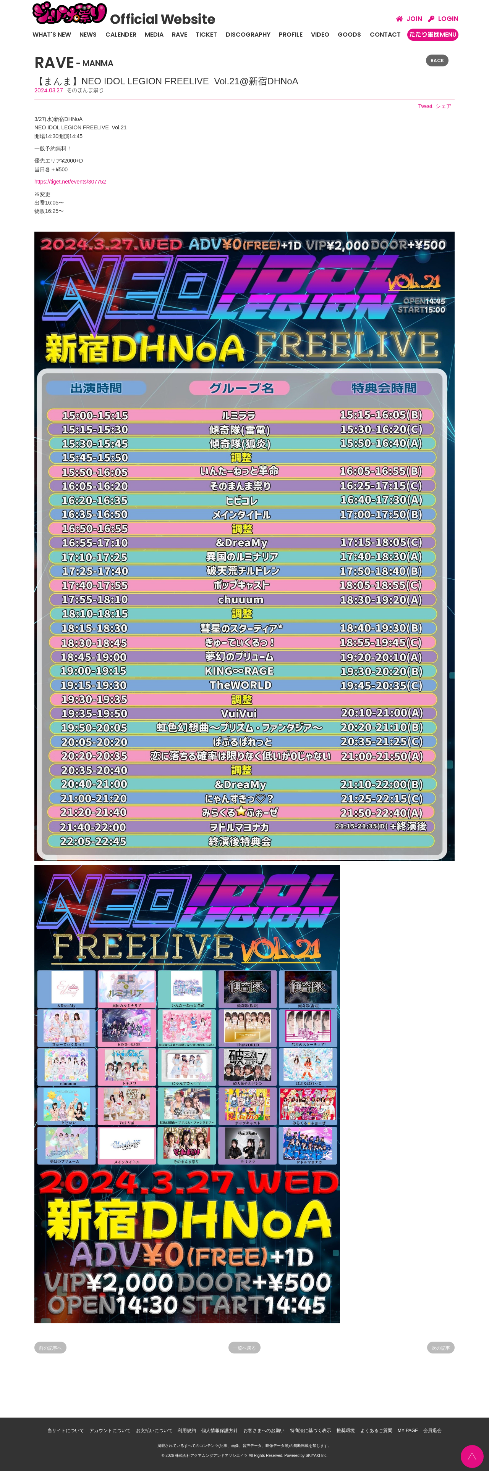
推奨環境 (346, 1430)
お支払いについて (154, 1430)
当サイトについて (65, 1430)
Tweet (425, 106)
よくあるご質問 (376, 1430)
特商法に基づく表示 (310, 1430)
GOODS (349, 34)
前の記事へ (50, 1348)
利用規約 (187, 1430)
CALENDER (120, 34)
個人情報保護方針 (219, 1430)
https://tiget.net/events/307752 (70, 182)
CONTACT (385, 34)
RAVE (179, 34)
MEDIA (154, 34)
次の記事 (441, 1348)
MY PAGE (408, 1430)
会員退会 (432, 1430)
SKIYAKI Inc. (316, 1455)
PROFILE (291, 34)
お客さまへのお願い (264, 1430)
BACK (437, 60)
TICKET (206, 34)
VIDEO (320, 34)
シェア (444, 106)
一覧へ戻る (244, 1348)
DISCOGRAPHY (248, 34)
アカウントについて (110, 1430)
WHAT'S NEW (51, 34)
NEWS (88, 34)
